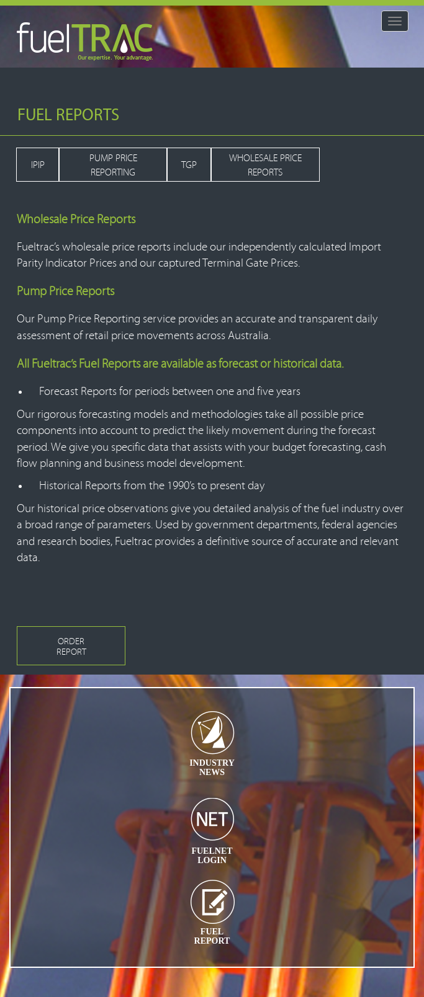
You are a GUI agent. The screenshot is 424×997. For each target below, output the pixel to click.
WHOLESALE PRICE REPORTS (265, 165)
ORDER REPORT (71, 646)
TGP (189, 165)
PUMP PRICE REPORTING (113, 165)
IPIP (38, 165)
